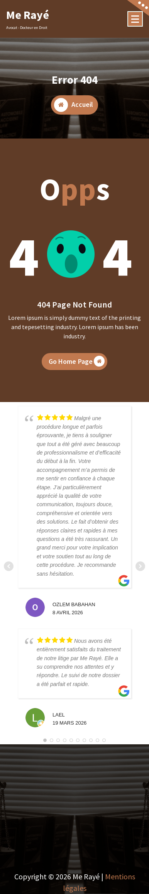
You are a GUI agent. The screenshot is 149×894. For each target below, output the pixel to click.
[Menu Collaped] (135, 19)
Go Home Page (77, 364)
